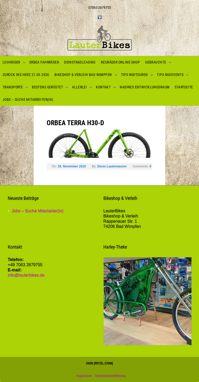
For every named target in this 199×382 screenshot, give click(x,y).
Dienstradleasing (80, 62)
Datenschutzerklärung (110, 376)
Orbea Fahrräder (44, 62)
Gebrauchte (155, 62)
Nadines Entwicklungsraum (144, 87)
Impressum (83, 376)
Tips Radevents (170, 75)
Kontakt (103, 87)
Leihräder (11, 62)
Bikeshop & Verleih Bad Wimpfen (83, 75)
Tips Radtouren (134, 75)
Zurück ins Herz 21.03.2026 (26, 75)
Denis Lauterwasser (111, 166)
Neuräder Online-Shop (120, 62)
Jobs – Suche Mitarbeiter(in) (28, 99)
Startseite (184, 87)
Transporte (13, 87)
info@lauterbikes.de (26, 275)
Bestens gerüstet (47, 87)
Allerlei (79, 87)
